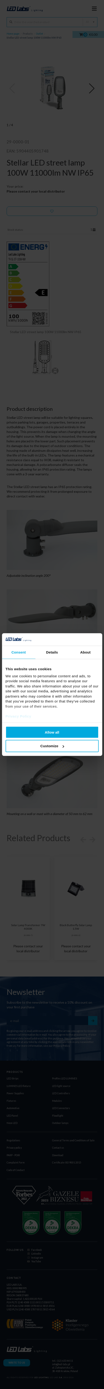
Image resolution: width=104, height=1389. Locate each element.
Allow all (52, 732)
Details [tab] (52, 652)
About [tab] (85, 652)
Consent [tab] (18, 652)
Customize (52, 746)
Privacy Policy (18, 716)
